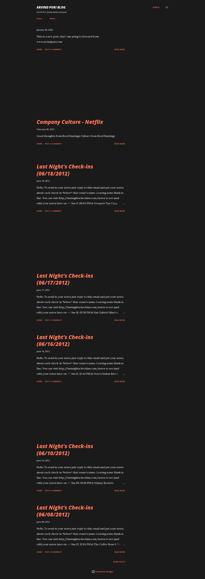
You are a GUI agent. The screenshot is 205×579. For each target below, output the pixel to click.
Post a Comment (53, 49)
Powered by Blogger (102, 571)
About (52, 18)
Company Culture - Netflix (70, 121)
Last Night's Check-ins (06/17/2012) (65, 279)
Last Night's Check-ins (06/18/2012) (65, 170)
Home (39, 18)
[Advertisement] (81, 89)
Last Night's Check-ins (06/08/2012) (65, 511)
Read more (119, 49)
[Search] (156, 7)
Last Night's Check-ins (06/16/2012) (65, 340)
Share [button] (39, 49)
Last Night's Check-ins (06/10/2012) (65, 449)
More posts (119, 562)
